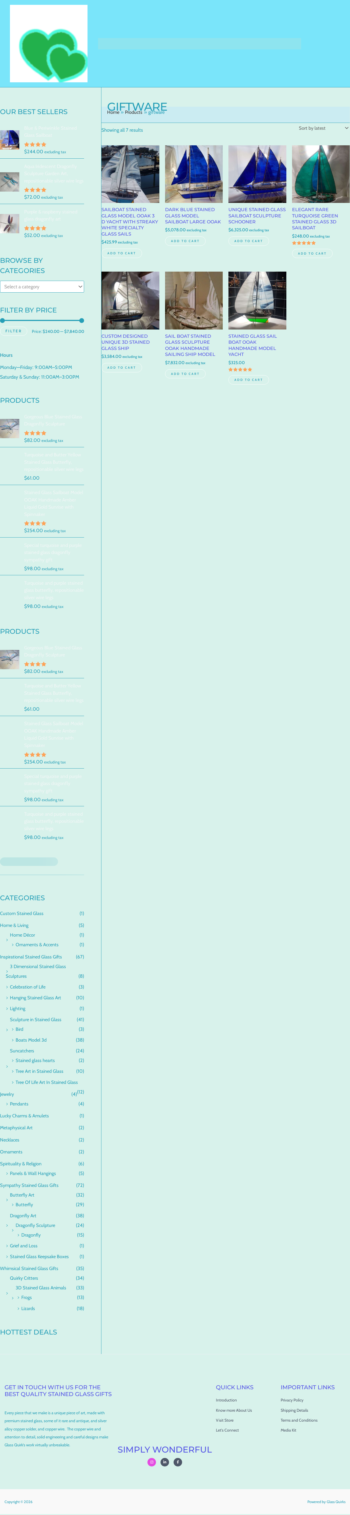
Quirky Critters (24, 1279)
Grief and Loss (24, 1246)
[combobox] (42, 287)
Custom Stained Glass (22, 914)
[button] (134, 43)
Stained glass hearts (36, 1061)
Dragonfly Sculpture (36, 1226)
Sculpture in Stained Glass (36, 1020)
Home (107, 43)
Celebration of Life (29, 987)
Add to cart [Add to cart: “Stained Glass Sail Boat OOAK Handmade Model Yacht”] (249, 389)
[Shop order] (322, 128)
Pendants (20, 1104)
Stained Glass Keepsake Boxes (40, 1257)
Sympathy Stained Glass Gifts (30, 1186)
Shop (129, 43)
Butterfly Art (22, 1196)
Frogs (26, 1298)
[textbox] (39, 287)
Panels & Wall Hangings (34, 1174)
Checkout (172, 43)
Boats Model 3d (31, 1040)
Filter (13, 331)
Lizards (28, 1309)
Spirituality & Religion (22, 1164)
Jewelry (7, 1095)
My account (203, 43)
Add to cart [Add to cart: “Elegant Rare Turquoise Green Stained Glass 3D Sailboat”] (313, 255)
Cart (149, 43)
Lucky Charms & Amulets (25, 1116)
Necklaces (10, 1140)
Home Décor (23, 936)
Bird (20, 1030)
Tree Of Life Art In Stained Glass (48, 1083)
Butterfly (25, 1205)
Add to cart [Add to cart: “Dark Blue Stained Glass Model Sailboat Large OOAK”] (186, 249)
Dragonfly (31, 1235)
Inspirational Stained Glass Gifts (32, 957)
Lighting (18, 1009)
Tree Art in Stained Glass (40, 1072)
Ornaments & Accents (38, 945)
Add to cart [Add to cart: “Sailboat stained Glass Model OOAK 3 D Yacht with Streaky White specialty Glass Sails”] (122, 261)
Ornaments (12, 1152)
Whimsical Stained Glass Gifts (30, 1269)
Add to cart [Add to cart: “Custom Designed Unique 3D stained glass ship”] (122, 377)
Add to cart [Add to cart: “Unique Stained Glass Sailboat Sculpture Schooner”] (249, 249)
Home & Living (15, 926)
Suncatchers (22, 1051)
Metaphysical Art (17, 1128)
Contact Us (261, 43)
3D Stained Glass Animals (42, 1288)
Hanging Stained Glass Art (36, 998)
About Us (232, 43)
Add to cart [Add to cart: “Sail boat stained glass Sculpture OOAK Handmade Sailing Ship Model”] (186, 383)
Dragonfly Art (23, 1216)
